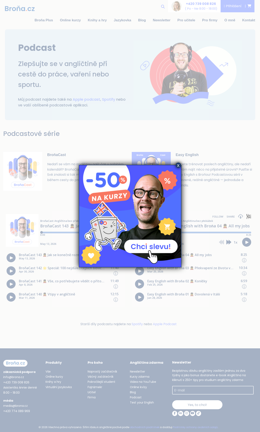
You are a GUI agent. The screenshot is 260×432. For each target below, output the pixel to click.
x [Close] (178, 165)
